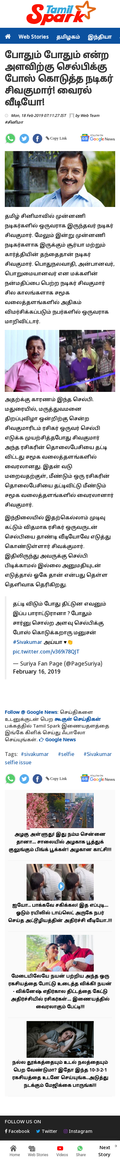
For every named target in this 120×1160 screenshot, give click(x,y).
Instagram (78, 1131)
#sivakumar (35, 754)
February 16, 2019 (36, 672)
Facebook (17, 1131)
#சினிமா (14, 122)
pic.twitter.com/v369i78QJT (46, 652)
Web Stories (34, 37)
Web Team (89, 116)
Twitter (46, 1131)
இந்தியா (100, 37)
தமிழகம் (68, 37)
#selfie (65, 754)
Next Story (104, 1150)
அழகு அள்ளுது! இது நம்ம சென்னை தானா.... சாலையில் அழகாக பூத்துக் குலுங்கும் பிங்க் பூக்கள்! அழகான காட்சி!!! (60, 842)
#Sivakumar (27, 642)
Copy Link (58, 138)
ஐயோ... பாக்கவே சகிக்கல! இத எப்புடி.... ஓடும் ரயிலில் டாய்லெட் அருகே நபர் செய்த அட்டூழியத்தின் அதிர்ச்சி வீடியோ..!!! (60, 913)
